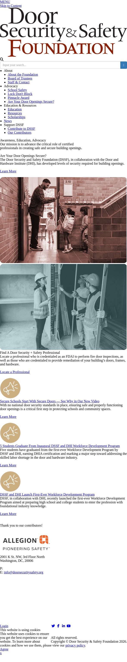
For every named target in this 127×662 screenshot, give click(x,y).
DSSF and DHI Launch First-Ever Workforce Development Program (47, 494)
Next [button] (120, 538)
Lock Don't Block (20, 94)
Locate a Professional (15, 372)
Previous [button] (7, 538)
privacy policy (75, 645)
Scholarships (16, 117)
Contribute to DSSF (21, 128)
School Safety (17, 90)
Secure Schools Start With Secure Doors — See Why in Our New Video (49, 401)
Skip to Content (11, 6)
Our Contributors (19, 132)
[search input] (60, 65)
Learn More (8, 171)
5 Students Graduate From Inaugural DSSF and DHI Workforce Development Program (60, 446)
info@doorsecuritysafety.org (23, 572)
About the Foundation (23, 74)
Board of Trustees (20, 78)
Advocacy (11, 86)
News (8, 121)
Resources (15, 113)
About (8, 70)
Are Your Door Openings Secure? (31, 101)
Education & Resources (20, 105)
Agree (4, 649)
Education (15, 109)
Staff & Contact (18, 82)
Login (4, 626)
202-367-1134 (13, 568)
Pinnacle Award (18, 98)
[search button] (123, 65)
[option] (63, 543)
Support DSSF (14, 125)
